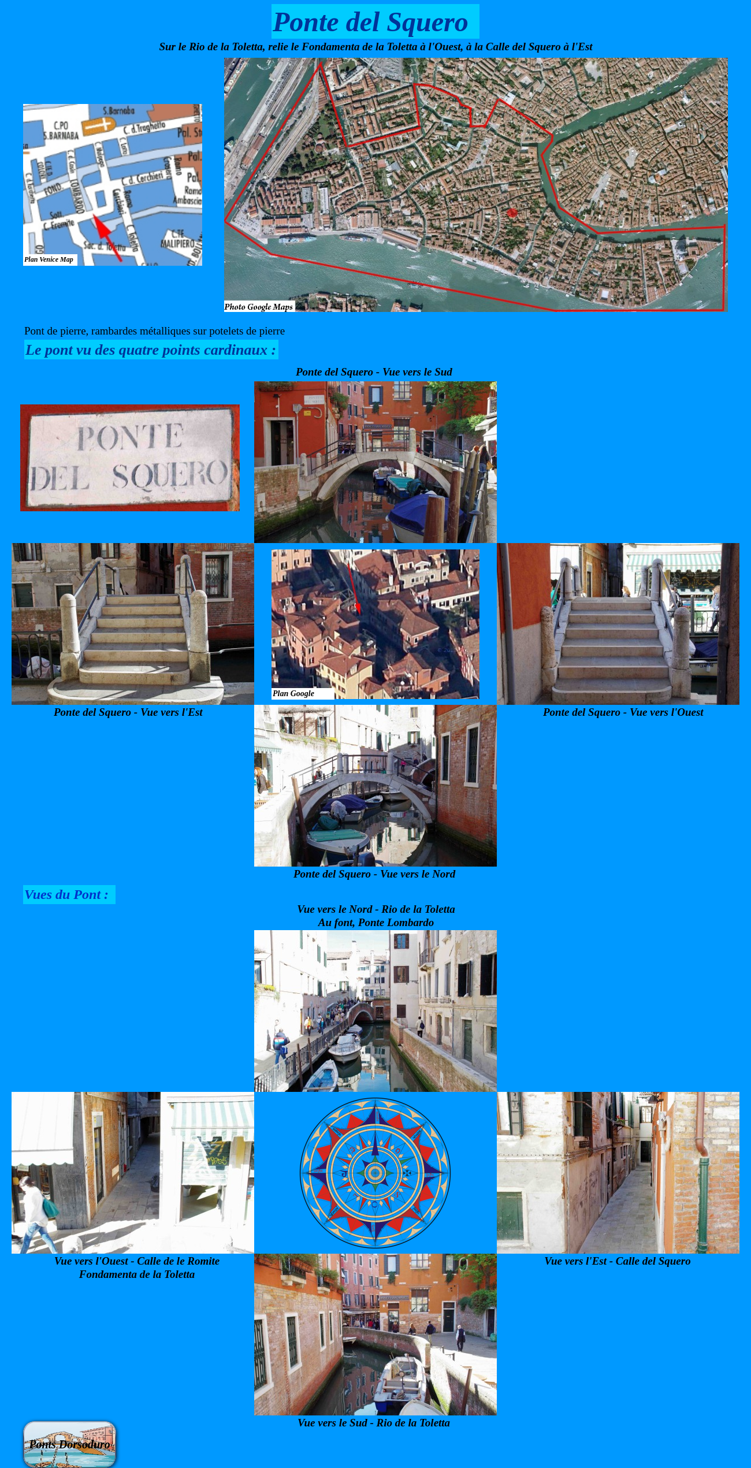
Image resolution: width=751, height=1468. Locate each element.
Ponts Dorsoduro (69, 1444)
